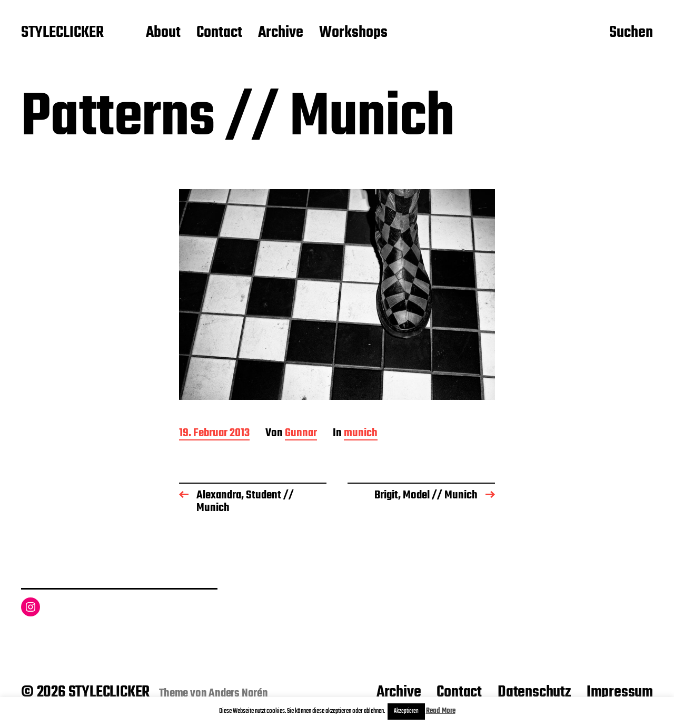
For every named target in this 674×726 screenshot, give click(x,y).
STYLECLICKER (62, 33)
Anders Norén (238, 693)
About (163, 33)
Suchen (631, 33)
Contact (219, 33)
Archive (280, 33)
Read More (440, 711)
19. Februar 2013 (214, 433)
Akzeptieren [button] (406, 711)
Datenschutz (534, 692)
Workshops (353, 33)
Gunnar (301, 433)
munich (361, 433)
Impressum (620, 692)
